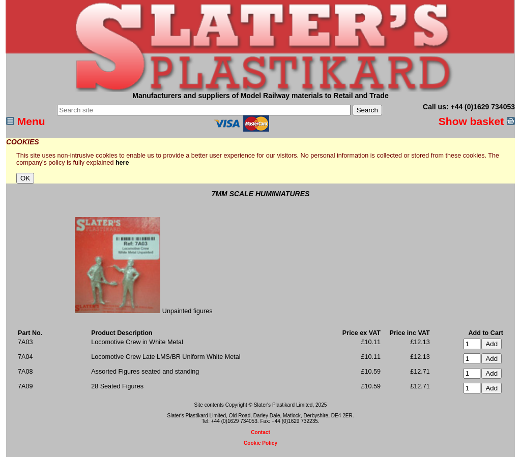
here (122, 162)
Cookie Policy (260, 443)
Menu (25, 121)
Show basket (477, 121)
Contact (260, 432)
